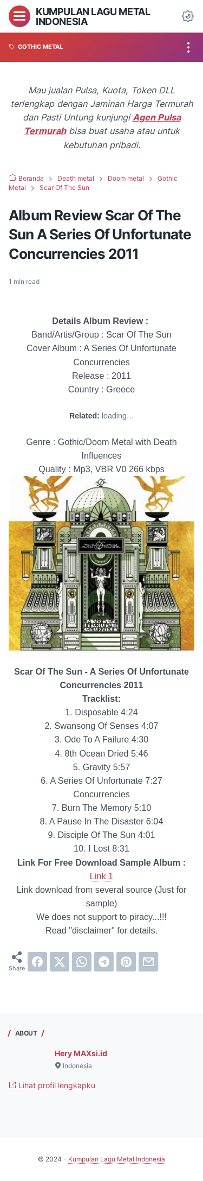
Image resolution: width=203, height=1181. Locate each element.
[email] (148, 962)
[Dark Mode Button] (187, 16)
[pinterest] (126, 962)
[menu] (19, 16)
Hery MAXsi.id (81, 1053)
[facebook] (37, 962)
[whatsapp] (81, 962)
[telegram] (104, 962)
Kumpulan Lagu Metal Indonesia (93, 16)
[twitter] (59, 962)
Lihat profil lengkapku (52, 1085)
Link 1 (101, 876)
